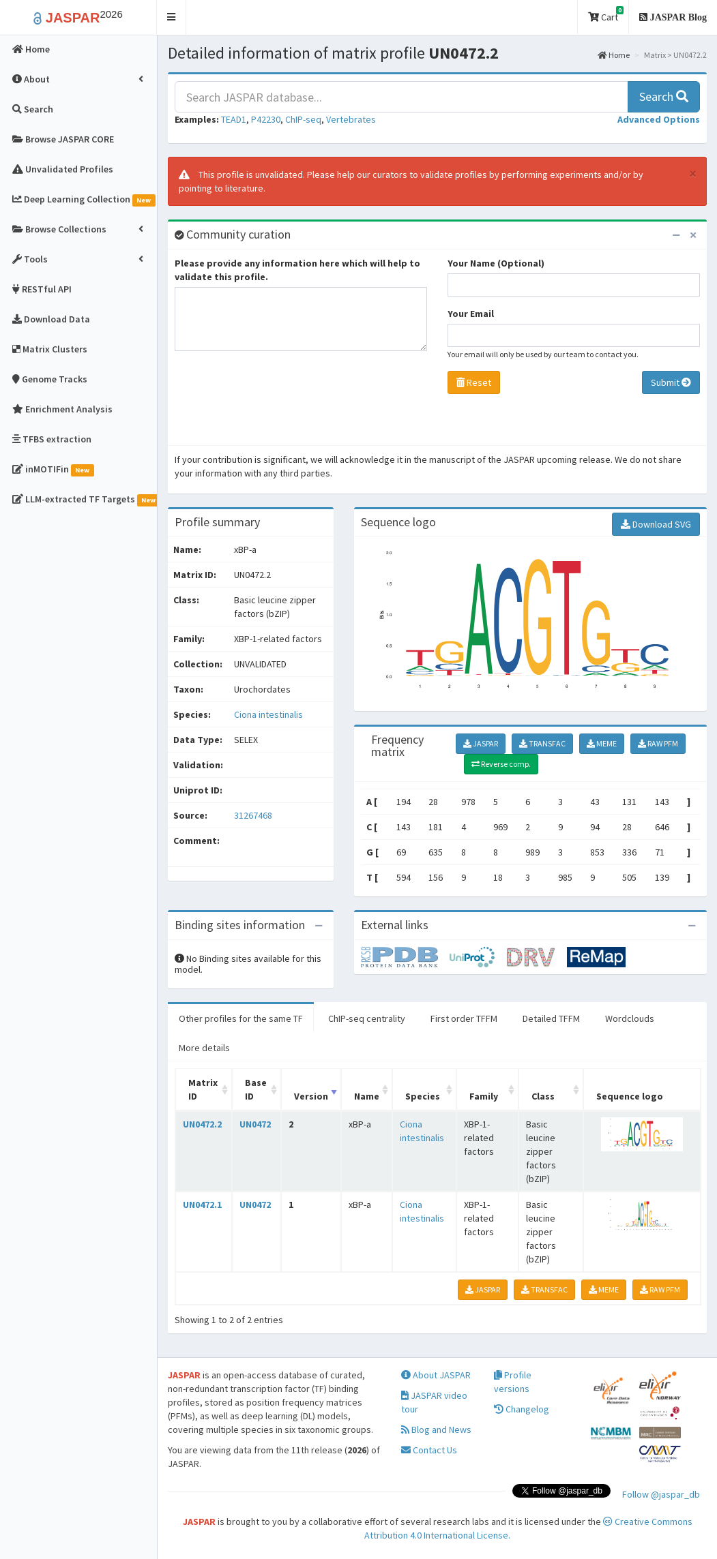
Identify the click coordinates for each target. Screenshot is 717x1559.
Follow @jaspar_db (661, 1494)
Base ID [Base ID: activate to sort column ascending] (256, 1089)
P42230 (265, 119)
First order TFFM (463, 1018)
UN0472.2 (202, 1124)
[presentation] (278, 401)
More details (204, 1048)
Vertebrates (351, 119)
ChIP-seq (303, 119)
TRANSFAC (542, 743)
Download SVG (656, 524)
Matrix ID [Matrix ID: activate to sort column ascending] (203, 1089)
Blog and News (436, 1429)
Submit (671, 382)
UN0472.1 (202, 1204)
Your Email (471, 313)
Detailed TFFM (551, 1018)
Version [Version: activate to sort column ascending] (311, 1096)
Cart (606, 14)
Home (614, 55)
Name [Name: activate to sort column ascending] (366, 1096)
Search (663, 96)
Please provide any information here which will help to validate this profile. (297, 270)
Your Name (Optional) (496, 263)
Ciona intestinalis (268, 714)
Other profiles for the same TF (241, 1018)
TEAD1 (233, 119)
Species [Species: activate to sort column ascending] (422, 1096)
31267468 (253, 815)
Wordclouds (629, 1018)
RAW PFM (658, 743)
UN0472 (255, 1124)
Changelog (521, 1409)
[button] (171, 17)
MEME (602, 743)
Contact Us (429, 1450)
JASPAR (480, 743)
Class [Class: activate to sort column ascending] (543, 1096)
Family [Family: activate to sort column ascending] (483, 1096)
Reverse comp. (501, 764)
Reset (473, 382)
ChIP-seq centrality (366, 1018)
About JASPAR (436, 1375)
